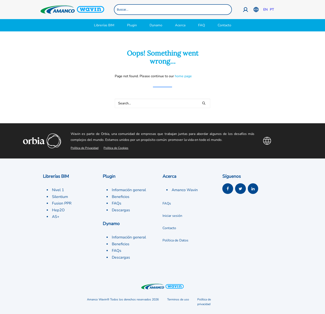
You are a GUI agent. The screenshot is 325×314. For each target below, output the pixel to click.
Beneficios (120, 196)
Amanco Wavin (185, 189)
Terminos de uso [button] (178, 299)
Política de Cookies (116, 148)
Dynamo (156, 25)
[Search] (162, 103)
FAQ (201, 25)
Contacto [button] (169, 228)
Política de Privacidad (84, 148)
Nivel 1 (58, 189)
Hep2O (58, 210)
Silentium (60, 196)
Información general (129, 189)
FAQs (116, 203)
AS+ (55, 216)
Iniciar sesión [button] (172, 215)
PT (272, 9)
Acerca (180, 25)
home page (183, 76)
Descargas (121, 210)
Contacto (224, 25)
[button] (204, 103)
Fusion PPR (61, 203)
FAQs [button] (166, 203)
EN (265, 9)
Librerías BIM (104, 25)
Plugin (132, 25)
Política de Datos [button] (175, 240)
